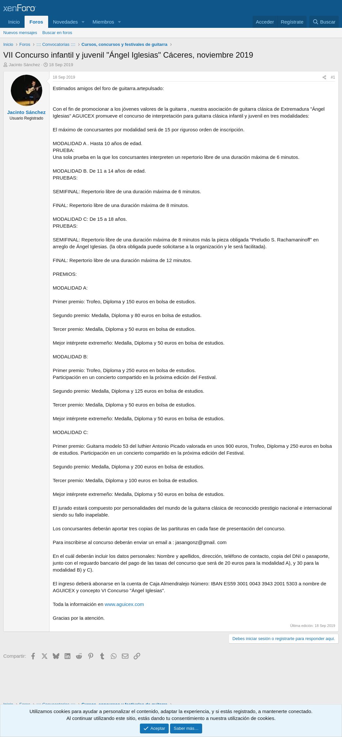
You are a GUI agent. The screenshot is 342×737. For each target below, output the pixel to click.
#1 (333, 77)
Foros (36, 22)
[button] (82, 22)
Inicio (14, 22)
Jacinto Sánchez (24, 64)
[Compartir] (324, 77)
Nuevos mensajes (20, 32)
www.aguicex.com (124, 604)
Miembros (103, 22)
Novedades (65, 22)
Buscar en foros (57, 32)
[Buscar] (324, 22)
